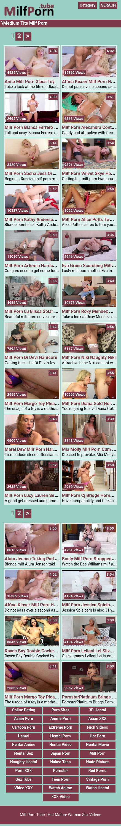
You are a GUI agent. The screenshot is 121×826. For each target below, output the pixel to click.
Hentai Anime (23, 744)
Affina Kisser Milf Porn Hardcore (37, 604)
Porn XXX (23, 770)
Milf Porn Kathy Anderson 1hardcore (41, 219)
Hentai (23, 736)
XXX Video (60, 796)
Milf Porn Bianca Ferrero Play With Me (42, 127)
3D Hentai (97, 710)
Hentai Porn (60, 736)
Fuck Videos (97, 727)
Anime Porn (60, 718)
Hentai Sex (23, 753)
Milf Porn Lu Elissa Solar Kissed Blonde (43, 311)
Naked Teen (60, 762)
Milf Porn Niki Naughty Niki (89, 357)
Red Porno (97, 770)
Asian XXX (97, 718)
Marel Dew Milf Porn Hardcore (34, 449)
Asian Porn (23, 718)
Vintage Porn (97, 779)
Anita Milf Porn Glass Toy (30, 81)
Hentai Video (60, 744)
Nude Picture (97, 762)
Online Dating (23, 710)
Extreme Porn (60, 727)
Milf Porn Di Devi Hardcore (31, 357)
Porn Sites (60, 710)
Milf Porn (98, 753)
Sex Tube (24, 779)
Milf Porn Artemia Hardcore (32, 265)
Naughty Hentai (23, 762)
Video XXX (23, 788)
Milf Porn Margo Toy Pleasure (34, 403)
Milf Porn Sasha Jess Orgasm (34, 173)
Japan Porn (61, 753)
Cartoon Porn (23, 727)
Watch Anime (60, 788)
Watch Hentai (97, 788)
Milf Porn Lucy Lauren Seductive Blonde (44, 495)
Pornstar (60, 770)
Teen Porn (60, 779)
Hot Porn (97, 736)
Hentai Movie (97, 744)
